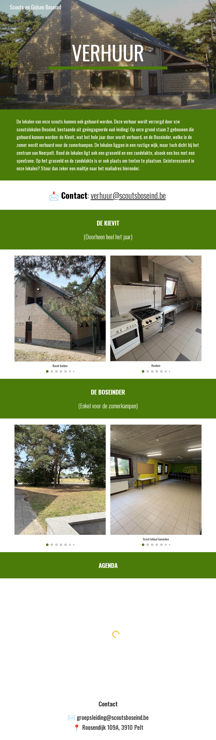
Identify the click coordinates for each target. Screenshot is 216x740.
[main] (108, 55)
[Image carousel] (59, 314)
